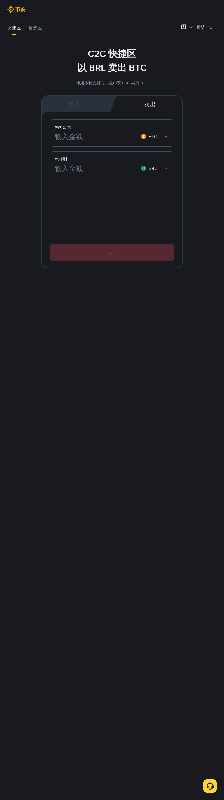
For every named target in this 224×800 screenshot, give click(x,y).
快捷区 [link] (14, 28)
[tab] (14, 28)
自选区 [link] (35, 28)
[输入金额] (97, 168)
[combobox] (155, 168)
